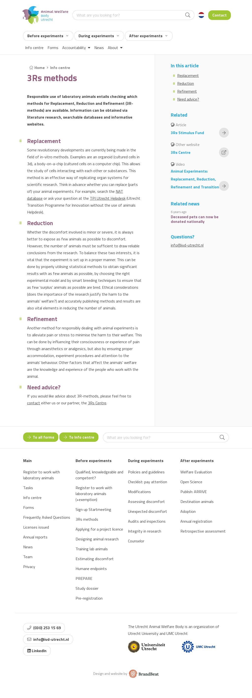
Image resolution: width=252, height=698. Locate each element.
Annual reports (35, 537)
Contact (219, 15)
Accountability (76, 48)
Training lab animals (92, 549)
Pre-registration (89, 598)
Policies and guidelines (146, 472)
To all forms (40, 437)
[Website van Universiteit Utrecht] (146, 647)
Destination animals (197, 501)
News (99, 48)
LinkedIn (37, 651)
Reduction (185, 83)
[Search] (187, 15)
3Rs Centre (97, 403)
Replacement (188, 75)
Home (37, 68)
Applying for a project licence (99, 529)
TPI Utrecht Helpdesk (108, 198)
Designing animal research (97, 539)
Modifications (139, 492)
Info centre (34, 48)
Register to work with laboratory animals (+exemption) (94, 493)
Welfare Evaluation (196, 472)
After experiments (148, 36)
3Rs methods (87, 519)
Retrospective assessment (203, 531)
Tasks (28, 488)
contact (33, 403)
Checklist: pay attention (147, 482)
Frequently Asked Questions (46, 517)
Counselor (136, 541)
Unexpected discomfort (147, 511)
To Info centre (78, 437)
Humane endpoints (91, 569)
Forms (52, 48)
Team (27, 557)
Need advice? (188, 99)
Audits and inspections (147, 521)
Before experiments (47, 36)
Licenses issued (36, 527)
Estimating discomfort (95, 559)
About (115, 48)
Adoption (188, 511)
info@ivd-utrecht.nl (187, 245)
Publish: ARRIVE (193, 492)
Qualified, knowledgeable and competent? (99, 475)
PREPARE (84, 578)
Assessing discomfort (146, 501)
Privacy (29, 567)
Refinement (187, 91)
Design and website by (126, 673)
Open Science (191, 482)
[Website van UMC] (198, 647)
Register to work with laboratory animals (41, 475)
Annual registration (196, 521)
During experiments (99, 36)
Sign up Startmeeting (93, 509)
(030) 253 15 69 (44, 628)
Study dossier (87, 588)
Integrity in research (144, 531)
